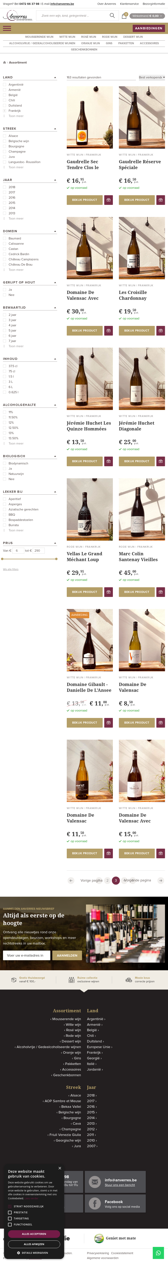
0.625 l (13, 392)
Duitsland (15, 105)
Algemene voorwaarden (102, 1258)
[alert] (34, 1211)
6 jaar (12, 335)
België (13, 95)
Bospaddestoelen (21, 520)
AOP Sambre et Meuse (63, 1101)
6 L (11, 387)
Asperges (15, 504)
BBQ (12, 514)
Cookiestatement (122, 1253)
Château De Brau (20, 264)
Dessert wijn (133, 37)
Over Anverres (106, 3)
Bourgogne (16, 146)
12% (11, 422)
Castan (13, 249)
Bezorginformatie (154, 3)
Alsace (13, 136)
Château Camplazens (23, 259)
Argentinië (16, 84)
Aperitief (15, 499)
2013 (12, 213)
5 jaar (12, 330)
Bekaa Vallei (71, 1107)
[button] (34, 1253)
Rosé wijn (88, 37)
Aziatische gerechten (23, 509)
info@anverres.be (62, 3)
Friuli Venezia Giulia (65, 1135)
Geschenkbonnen (84, 49)
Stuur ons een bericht (120, 1185)
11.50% (13, 417)
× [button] (59, 1168)
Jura (12, 156)
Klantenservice (129, 3)
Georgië (93, 1058)
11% (11, 412)
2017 (12, 192)
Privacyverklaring (98, 1253)
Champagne (17, 151)
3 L (11, 381)
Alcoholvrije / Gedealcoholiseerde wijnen (42, 43)
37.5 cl (13, 366)
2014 (12, 208)
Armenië (15, 89)
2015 (12, 202)
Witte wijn (67, 37)
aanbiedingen (149, 28)
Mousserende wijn (39, 37)
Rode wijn (109, 37)
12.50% (13, 427)
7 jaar (12, 341)
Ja (10, 289)
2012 (91, 1129)
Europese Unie (98, 1047)
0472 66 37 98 (29, 3)
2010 (91, 1140)
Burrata (14, 525)
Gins (109, 43)
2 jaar (12, 314)
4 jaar (12, 325)
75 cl (12, 371)
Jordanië (94, 1069)
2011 (90, 1135)
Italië (90, 1064)
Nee (11, 295)
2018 (12, 187)
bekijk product (84, 200)
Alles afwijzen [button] (34, 1244)
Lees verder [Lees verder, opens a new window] (31, 1198)
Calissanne (16, 243)
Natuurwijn (16, 473)
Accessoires (149, 43)
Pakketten (126, 43)
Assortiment (18, 62)
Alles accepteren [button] (34, 1234)
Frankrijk (15, 110)
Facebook (114, 1202)
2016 (12, 197)
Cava (77, 1123)
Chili (12, 100)
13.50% (13, 438)
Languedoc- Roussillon (24, 162)
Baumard (15, 238)
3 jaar (12, 320)
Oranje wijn (90, 43)
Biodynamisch (18, 463)
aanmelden (67, 955)
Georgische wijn (68, 1140)
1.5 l (11, 376)
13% (11, 433)
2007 (91, 1146)
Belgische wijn (19, 141)
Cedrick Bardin (19, 254)
